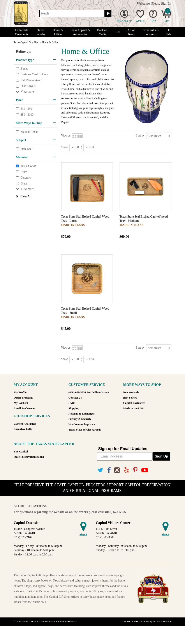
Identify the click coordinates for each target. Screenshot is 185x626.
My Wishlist (21, 402)
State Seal (26, 149)
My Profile (20, 392)
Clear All (26, 196)
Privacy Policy (162, 621)
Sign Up (161, 456)
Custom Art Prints (25, 423)
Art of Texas (131, 32)
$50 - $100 (27, 114)
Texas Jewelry (41, 32)
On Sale (168, 32)
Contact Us (75, 397)
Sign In (166, 3)
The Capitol (21, 451)
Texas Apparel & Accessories (80, 32)
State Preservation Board (29, 456)
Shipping (74, 408)
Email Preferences (24, 408)
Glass (24, 183)
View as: (66, 135)
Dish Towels (28, 86)
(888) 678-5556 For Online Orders (89, 392)
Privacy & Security (80, 418)
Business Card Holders (34, 74)
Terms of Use (130, 621)
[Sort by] (158, 136)
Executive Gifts (23, 429)
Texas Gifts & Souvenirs (150, 32)
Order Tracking (23, 397)
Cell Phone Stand (31, 80)
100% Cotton (28, 166)
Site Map (146, 621)
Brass (24, 172)
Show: (65, 147)
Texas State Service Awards (85, 429)
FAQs (72, 402)
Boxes (24, 68)
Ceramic (26, 177)
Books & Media (102, 32)
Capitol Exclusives (134, 402)
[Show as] (76, 147)
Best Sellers (130, 397)
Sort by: (140, 135)
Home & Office (58, 32)
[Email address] (125, 456)
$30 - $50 (26, 108)
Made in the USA (133, 408)
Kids (117, 32)
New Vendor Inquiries (82, 424)
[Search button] (107, 13)
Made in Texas (29, 131)
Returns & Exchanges (82, 413)
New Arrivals (131, 392)
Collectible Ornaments (21, 32)
